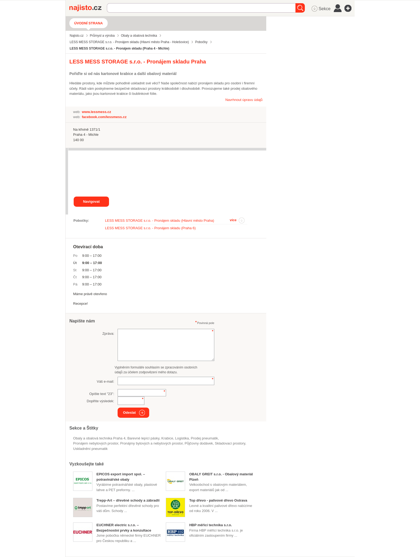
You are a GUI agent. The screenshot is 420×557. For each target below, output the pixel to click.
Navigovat (91, 202)
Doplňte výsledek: (100, 401)
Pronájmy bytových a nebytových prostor (151, 443)
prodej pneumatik (204, 438)
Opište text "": (101, 394)
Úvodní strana (88, 23)
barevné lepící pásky (143, 438)
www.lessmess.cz (96, 112)
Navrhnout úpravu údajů (243, 100)
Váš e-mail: (105, 381)
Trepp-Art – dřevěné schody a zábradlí (128, 500)
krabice (167, 438)
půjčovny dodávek (199, 443)
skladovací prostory (230, 443)
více (233, 220)
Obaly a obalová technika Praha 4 (99, 438)
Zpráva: (108, 334)
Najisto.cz (88, 8)
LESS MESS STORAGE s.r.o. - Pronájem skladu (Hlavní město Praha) (159, 221)
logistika (182, 438)
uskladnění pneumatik (90, 449)
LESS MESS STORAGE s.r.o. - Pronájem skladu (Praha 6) (150, 228)
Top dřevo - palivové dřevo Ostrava (218, 500)
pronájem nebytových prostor (95, 443)
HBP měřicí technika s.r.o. (210, 525)
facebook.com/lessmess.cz (104, 117)
